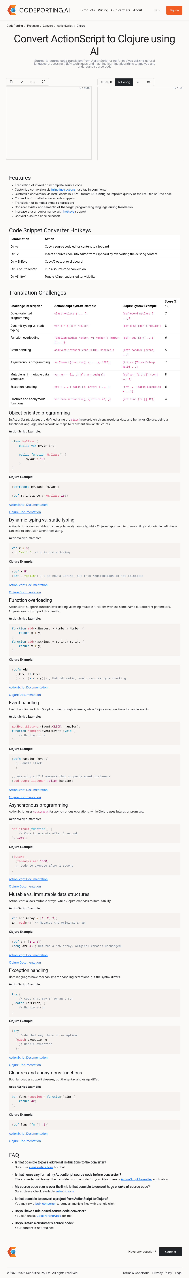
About (137, 10)
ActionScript (65, 25)
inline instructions (63, 189)
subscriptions (65, 1191)
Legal (178, 1273)
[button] (174, 10)
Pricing (103, 10)
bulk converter (45, 1203)
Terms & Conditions (135, 1273)
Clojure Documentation (25, 512)
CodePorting (15, 25)
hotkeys (68, 211)
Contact (170, 1252)
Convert (48, 25)
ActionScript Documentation (28, 505)
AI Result (106, 82)
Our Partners (120, 10)
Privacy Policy (162, 1273)
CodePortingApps (49, 1216)
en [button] (156, 10)
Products (88, 10)
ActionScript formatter (136, 1179)
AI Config (124, 82)
